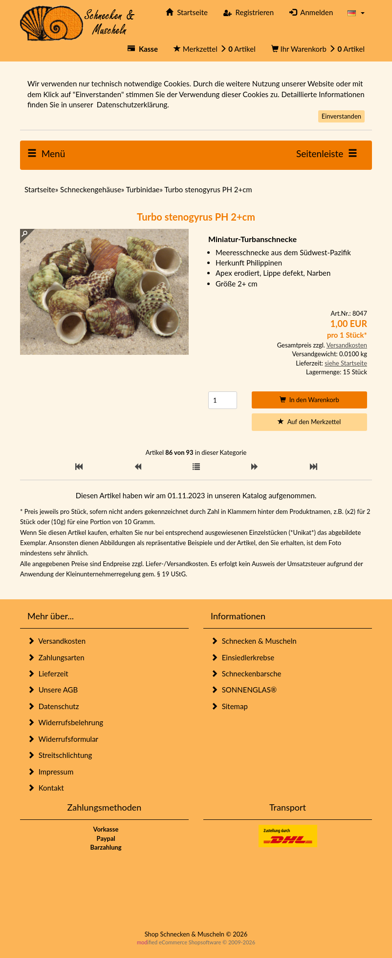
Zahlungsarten (56, 657)
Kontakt (45, 787)
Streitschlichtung (59, 755)
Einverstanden (341, 116)
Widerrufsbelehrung (65, 722)
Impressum (50, 771)
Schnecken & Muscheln (254, 640)
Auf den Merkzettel (309, 422)
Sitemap (229, 706)
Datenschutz (53, 706)
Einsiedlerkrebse (242, 657)
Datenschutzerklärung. (133, 104)
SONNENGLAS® (244, 689)
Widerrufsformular (62, 738)
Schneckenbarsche (246, 673)
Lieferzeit (47, 673)
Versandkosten (347, 345)
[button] (356, 12)
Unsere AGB (52, 689)
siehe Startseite (346, 363)
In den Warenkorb (309, 400)
